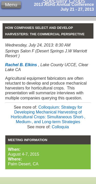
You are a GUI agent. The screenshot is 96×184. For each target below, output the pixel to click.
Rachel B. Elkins (21, 65)
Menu (11, 4)
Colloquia (60, 127)
